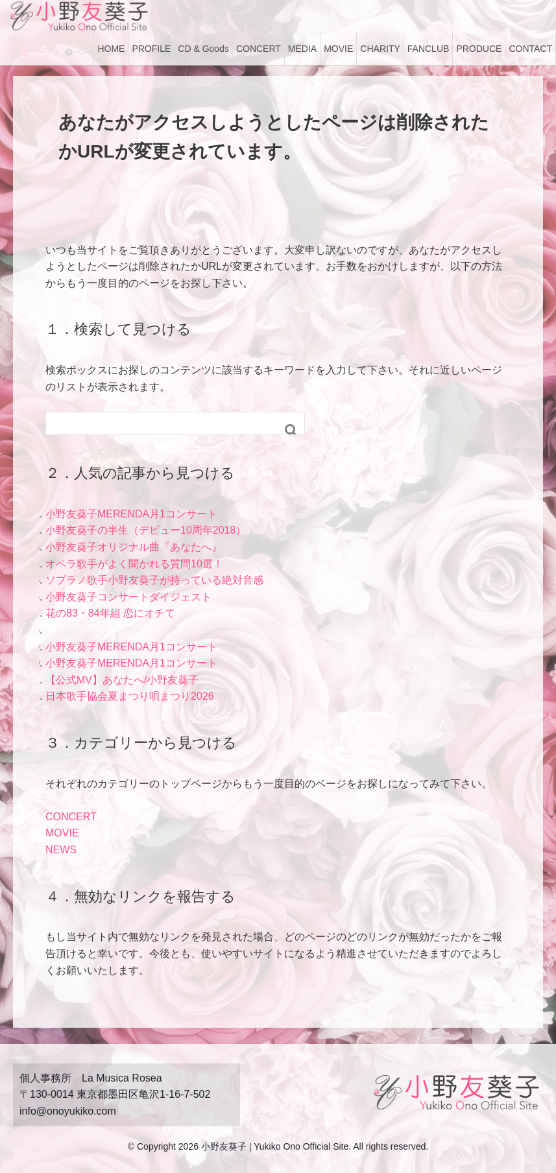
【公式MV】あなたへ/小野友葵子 (122, 679)
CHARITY (380, 48)
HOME (111, 48)
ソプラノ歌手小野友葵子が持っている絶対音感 (154, 580)
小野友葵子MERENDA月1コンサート (131, 513)
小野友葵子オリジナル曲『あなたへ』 (133, 546)
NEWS (61, 849)
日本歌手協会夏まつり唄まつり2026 (129, 696)
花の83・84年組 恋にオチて (110, 613)
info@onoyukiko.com (67, 1111)
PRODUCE (479, 48)
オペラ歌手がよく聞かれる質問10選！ (134, 563)
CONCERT (258, 48)
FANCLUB (428, 48)
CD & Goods (203, 48)
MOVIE (338, 48)
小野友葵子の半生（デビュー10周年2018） (145, 530)
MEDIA (302, 48)
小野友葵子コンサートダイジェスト (128, 596)
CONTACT (530, 48)
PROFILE (151, 48)
